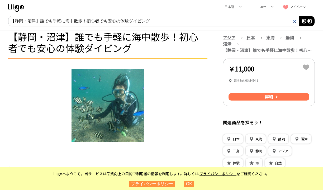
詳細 (269, 96)
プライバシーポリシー (218, 173)
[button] (233, 139)
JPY (263, 7)
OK (189, 184)
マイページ (298, 7)
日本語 (229, 7)
